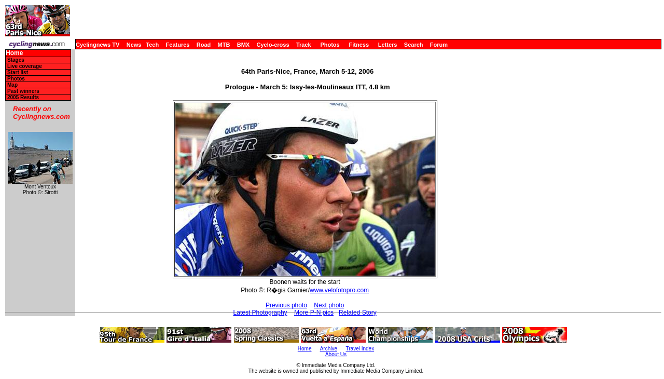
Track (303, 45)
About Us (336, 354)
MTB (224, 45)
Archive (328, 348)
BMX (243, 45)
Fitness (359, 45)
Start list (17, 72)
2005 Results (23, 97)
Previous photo (286, 305)
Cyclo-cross (273, 45)
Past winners (23, 91)
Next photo (329, 305)
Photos (329, 45)
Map (12, 85)
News (134, 45)
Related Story (358, 312)
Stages (15, 60)
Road (204, 45)
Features (178, 45)
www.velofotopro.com (339, 290)
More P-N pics (314, 312)
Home (14, 53)
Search (413, 45)
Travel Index (360, 348)
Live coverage (24, 66)
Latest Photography (260, 312)
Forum (439, 45)
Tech (152, 45)
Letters (387, 45)
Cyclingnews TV (97, 45)
